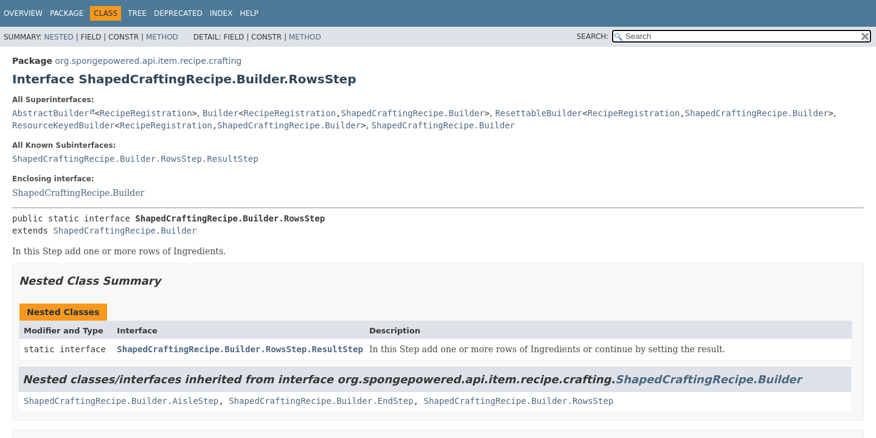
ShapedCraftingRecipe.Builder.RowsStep (518, 401)
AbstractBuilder (50, 113)
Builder (220, 113)
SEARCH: (593, 36)
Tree (137, 13)
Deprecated (178, 13)
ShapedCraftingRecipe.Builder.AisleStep (121, 401)
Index (221, 13)
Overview (23, 13)
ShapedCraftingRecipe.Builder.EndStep (321, 401)
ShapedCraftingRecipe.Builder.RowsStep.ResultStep (135, 159)
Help (249, 13)
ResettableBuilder (538, 113)
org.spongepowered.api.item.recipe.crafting (148, 61)
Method (162, 37)
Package (66, 13)
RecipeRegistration (146, 113)
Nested (58, 37)
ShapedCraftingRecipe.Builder (413, 113)
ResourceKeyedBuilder (63, 125)
